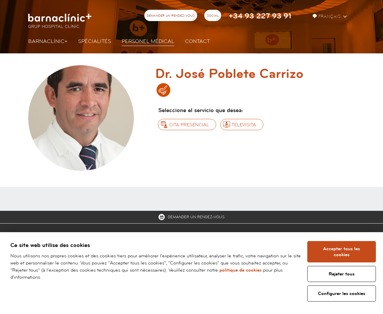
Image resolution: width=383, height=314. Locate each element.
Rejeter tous (342, 274)
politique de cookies (240, 270)
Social (213, 16)
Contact (197, 41)
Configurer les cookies (341, 294)
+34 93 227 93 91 (260, 16)
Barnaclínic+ (47, 41)
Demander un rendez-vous (171, 16)
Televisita (244, 125)
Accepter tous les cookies (341, 252)
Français (327, 16)
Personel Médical (148, 41)
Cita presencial (189, 125)
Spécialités (94, 41)
